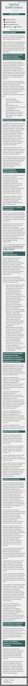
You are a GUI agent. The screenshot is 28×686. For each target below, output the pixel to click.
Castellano (20, 2)
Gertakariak (19, 27)
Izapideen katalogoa (11, 22)
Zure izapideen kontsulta (12, 24)
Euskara (23, 2)
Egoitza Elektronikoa (13, 29)
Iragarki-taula (9, 27)
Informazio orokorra (10, 19)
